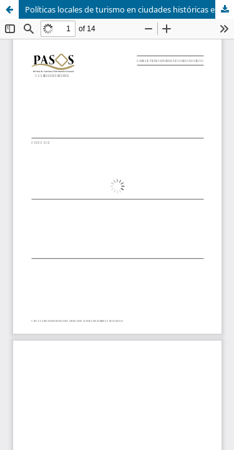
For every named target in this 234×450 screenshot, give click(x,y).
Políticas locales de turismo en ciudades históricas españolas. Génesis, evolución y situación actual (129, 9)
